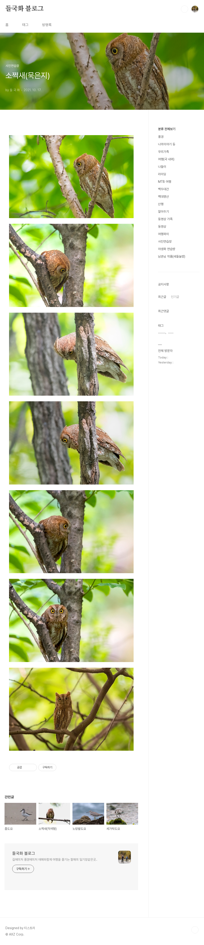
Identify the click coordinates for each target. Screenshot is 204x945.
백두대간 (163, 189)
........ (170, 332)
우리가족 (163, 151)
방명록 (47, 25)
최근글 (162, 297)
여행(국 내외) (166, 159)
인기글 (175, 297)
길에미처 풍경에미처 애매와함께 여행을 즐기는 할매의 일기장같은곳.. (54, 859)
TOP (195, 929)
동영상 (162, 226)
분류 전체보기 (166, 129)
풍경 (160, 137)
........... (162, 332)
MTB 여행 (164, 181)
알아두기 (163, 211)
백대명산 (163, 196)
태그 (25, 25)
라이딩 (162, 174)
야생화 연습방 (166, 249)
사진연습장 (165, 241)
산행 (160, 204)
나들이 (162, 166)
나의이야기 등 (166, 144)
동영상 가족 (165, 219)
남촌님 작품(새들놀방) (171, 256)
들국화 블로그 (24, 9)
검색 (184, 9)
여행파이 (163, 234)
